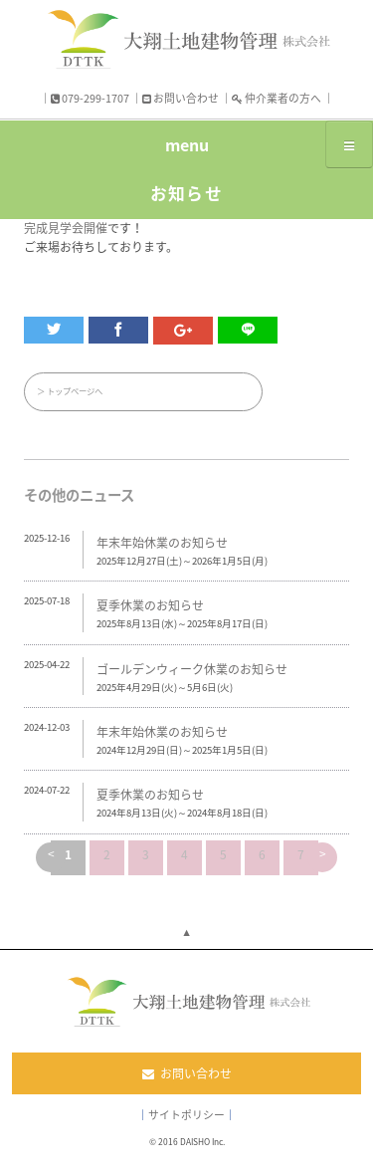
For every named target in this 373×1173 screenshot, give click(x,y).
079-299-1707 (90, 98)
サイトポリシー (186, 1114)
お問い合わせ (180, 98)
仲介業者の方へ (276, 98)
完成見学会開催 (65, 228)
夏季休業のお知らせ (150, 605)
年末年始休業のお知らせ (162, 543)
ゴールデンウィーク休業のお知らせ (191, 669)
